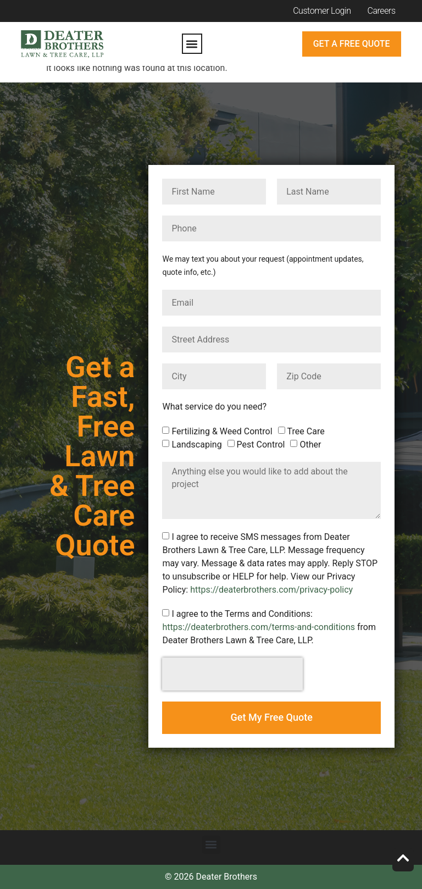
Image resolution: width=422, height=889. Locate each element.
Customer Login (322, 10)
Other (310, 444)
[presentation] (232, 674)
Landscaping (196, 444)
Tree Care (306, 431)
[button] (192, 44)
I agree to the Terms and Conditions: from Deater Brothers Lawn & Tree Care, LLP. (269, 627)
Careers (382, 10)
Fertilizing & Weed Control (221, 431)
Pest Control (261, 444)
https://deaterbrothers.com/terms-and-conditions (258, 627)
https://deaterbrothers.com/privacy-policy (271, 589)
